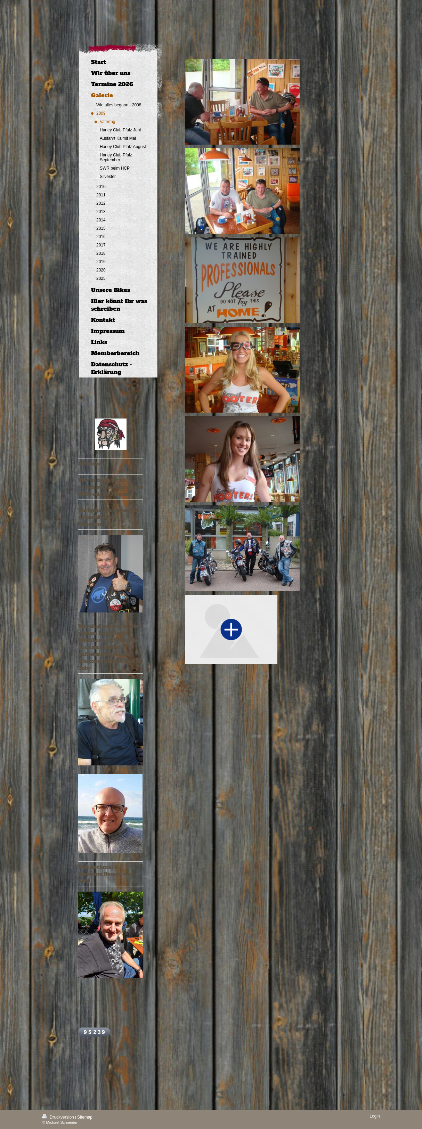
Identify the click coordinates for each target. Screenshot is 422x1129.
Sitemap (84, 1117)
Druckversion (58, 1117)
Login (375, 1116)
